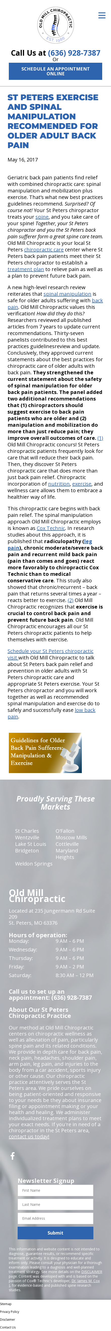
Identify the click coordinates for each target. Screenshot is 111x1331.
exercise (81, 483)
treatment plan (26, 269)
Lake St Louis (30, 844)
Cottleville (67, 844)
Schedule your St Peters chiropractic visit (50, 654)
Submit (55, 1233)
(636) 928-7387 (74, 53)
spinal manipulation (67, 293)
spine (42, 216)
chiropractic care (44, 249)
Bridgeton (27, 850)
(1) (100, 438)
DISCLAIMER (91, 1271)
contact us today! (29, 1136)
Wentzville (27, 837)
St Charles (27, 830)
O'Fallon (65, 830)
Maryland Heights (67, 853)
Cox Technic (51, 528)
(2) (70, 600)
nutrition (59, 483)
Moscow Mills (71, 837)
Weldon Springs (34, 863)
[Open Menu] (102, 15)
